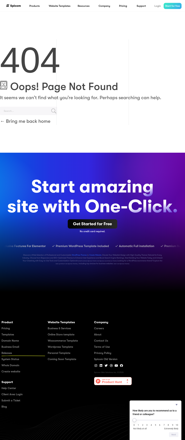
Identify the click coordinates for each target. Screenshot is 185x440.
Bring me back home (25, 121)
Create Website (95, 255)
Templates (8, 334)
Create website (11, 371)
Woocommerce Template (63, 340)
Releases (7, 352)
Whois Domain (10, 365)
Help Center (9, 388)
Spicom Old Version (105, 359)
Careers (99, 328)
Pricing (6, 328)
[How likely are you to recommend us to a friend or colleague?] (155, 420)
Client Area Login (12, 394)
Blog (4, 406)
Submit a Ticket (11, 400)
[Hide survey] (176, 404)
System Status (10, 359)
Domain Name (10, 340)
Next (173, 434)
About (97, 334)
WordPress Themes (79, 255)
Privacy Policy (102, 352)
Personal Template (59, 352)
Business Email (10, 346)
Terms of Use (102, 346)
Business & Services (59, 328)
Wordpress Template (60, 346)
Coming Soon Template (62, 359)
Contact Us (101, 340)
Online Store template (61, 334)
